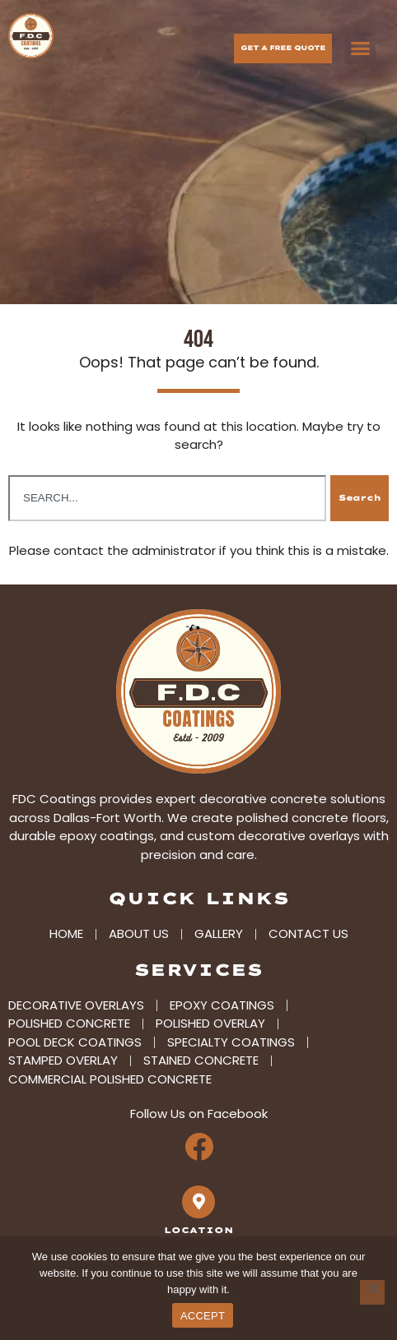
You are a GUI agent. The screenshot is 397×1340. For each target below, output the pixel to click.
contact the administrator (135, 541)
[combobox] (167, 489)
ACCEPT (202, 1316)
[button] (360, 48)
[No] (372, 1292)
